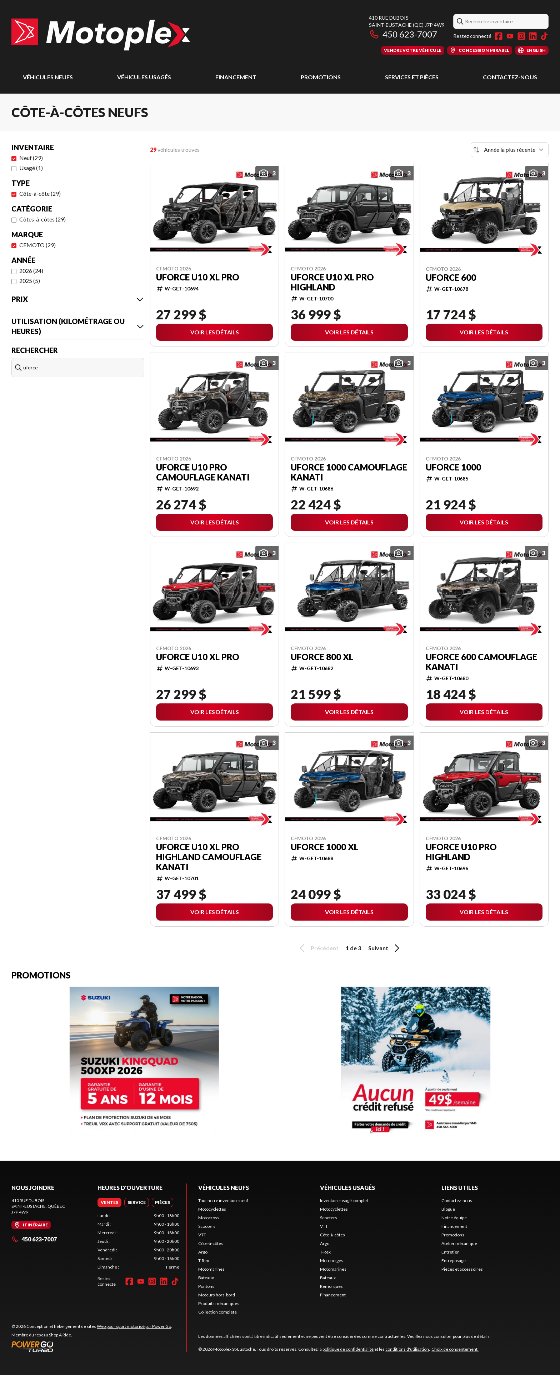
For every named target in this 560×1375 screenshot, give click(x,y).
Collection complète (217, 1312)
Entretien (450, 1252)
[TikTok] (544, 36)
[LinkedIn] (533, 36)
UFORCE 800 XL (322, 657)
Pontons (206, 1286)
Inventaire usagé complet (344, 1200)
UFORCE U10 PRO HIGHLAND (461, 852)
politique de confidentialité (348, 1349)
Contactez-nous (510, 77)
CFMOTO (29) (37, 244)
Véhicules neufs (48, 77)
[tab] (109, 1202)
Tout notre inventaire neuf (223, 1200)
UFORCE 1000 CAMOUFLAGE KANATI (349, 472)
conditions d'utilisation (407, 1349)
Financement (235, 77)
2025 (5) (29, 280)
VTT (202, 1234)
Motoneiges (331, 1260)
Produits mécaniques (218, 1303)
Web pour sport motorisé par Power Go (134, 1326)
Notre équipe (454, 1217)
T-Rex (203, 1260)
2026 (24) (31, 270)
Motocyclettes (212, 1209)
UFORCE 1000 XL (324, 847)
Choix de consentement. (455, 1349)
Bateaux (206, 1277)
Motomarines (211, 1269)
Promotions (321, 77)
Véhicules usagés (144, 77)
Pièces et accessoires (462, 1269)
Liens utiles (459, 1187)
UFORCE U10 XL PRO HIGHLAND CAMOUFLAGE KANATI (208, 857)
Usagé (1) (31, 167)
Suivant (385, 948)
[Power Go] (91, 1346)
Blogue (448, 1209)
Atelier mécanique (459, 1243)
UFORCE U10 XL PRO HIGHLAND (332, 282)
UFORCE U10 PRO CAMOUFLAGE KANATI (203, 472)
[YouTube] (510, 36)
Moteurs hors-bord (216, 1294)
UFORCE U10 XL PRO (197, 277)
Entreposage (453, 1260)
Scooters (206, 1226)
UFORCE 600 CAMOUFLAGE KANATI (481, 662)
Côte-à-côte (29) (40, 193)
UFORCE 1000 (453, 467)
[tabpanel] (138, 1241)
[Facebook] (498, 36)
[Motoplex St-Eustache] (100, 34)
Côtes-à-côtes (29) (42, 219)
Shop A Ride (60, 1334)
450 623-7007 (403, 34)
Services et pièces (412, 77)
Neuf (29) (31, 157)
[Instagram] (521, 36)
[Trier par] (510, 149)
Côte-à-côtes (210, 1243)
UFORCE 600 (451, 278)
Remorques (331, 1286)
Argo (203, 1252)
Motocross (208, 1217)
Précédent (318, 948)
